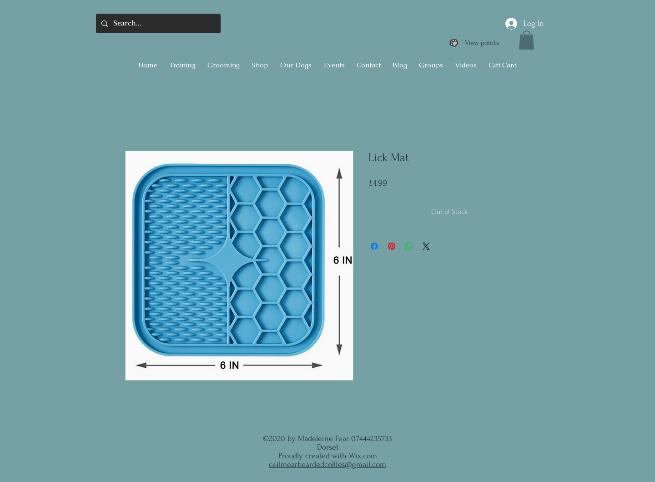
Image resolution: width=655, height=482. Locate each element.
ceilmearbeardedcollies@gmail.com (327, 464)
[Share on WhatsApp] (408, 246)
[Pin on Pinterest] (391, 246)
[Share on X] (426, 246)
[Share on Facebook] (374, 246)
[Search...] (157, 23)
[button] (526, 40)
